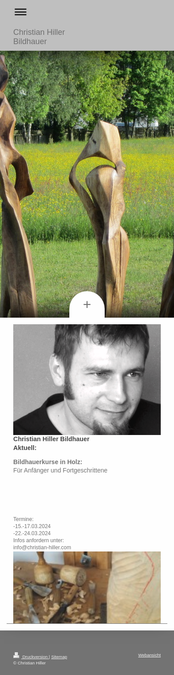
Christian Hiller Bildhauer (39, 37)
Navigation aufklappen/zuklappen (87, 11)
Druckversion (31, 656)
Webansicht (149, 654)
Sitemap (59, 656)
